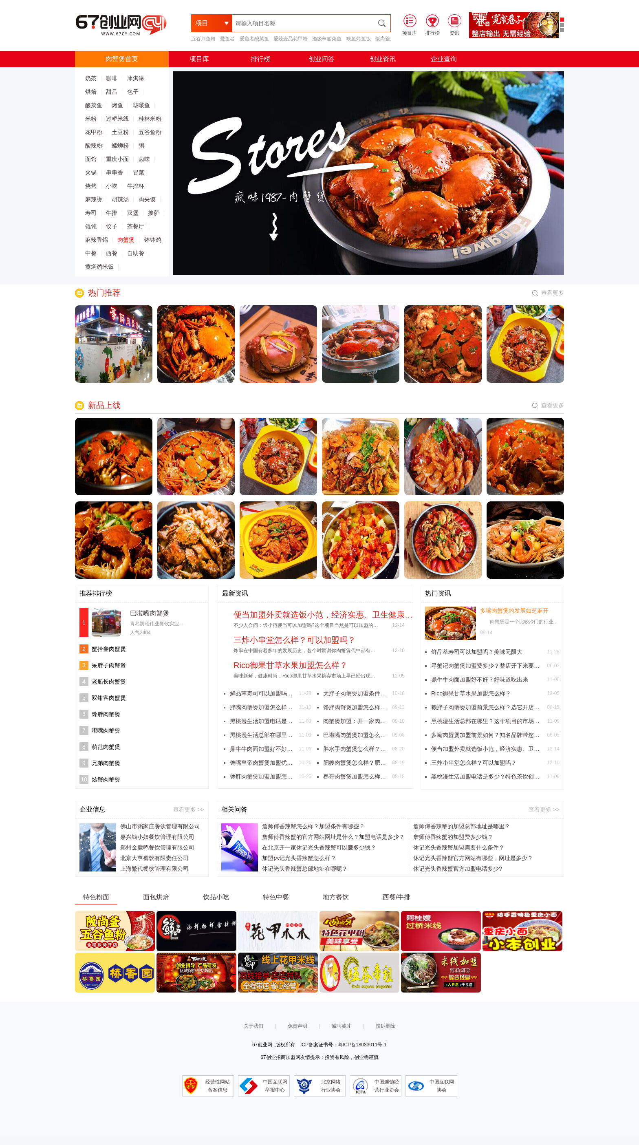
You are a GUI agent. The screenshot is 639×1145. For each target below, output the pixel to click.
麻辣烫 (93, 199)
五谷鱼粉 (150, 132)
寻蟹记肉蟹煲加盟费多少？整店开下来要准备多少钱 (487, 665)
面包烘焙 (156, 896)
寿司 (91, 213)
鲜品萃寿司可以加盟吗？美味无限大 (262, 693)
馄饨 (91, 226)
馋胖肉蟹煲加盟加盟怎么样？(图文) (262, 776)
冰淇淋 (135, 78)
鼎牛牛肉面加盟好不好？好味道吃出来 (262, 749)
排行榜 (260, 58)
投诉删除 (385, 1026)
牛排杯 (135, 186)
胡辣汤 (120, 199)
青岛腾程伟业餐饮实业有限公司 (164, 624)
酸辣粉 (93, 145)
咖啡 (111, 78)
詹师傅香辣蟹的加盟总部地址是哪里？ (461, 826)
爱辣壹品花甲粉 (290, 39)
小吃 (111, 186)
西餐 (111, 253)
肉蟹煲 (125, 239)
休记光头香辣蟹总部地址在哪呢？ (305, 868)
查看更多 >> (188, 809)
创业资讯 (383, 58)
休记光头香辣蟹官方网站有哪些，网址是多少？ (473, 858)
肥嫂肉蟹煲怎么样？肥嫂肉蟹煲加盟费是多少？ (355, 763)
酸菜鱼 (93, 105)
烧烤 (91, 186)
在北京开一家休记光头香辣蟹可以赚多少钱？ (319, 847)
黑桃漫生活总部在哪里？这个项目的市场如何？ (262, 735)
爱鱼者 (227, 39)
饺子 (111, 226)
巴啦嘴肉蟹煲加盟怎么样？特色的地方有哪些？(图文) (355, 735)
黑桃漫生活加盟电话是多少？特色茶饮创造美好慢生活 (262, 721)
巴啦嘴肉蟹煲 (149, 613)
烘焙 (91, 91)
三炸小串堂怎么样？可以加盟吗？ (474, 763)
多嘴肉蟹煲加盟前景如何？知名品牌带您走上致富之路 (487, 735)
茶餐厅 (135, 226)
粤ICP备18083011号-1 (362, 1045)
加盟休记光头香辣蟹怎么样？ (299, 858)
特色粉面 (96, 896)
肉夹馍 (147, 199)
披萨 (153, 213)
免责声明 (297, 1026)
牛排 (111, 213)
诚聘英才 (341, 1026)
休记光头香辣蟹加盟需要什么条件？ (459, 847)
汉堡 (133, 213)
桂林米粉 (150, 118)
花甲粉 (93, 132)
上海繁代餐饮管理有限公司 (154, 868)
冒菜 (138, 172)
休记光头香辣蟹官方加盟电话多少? (457, 868)
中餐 (91, 253)
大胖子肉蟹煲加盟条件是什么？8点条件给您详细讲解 (355, 693)
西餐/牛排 (396, 896)
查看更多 (548, 292)
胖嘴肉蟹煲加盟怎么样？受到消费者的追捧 (262, 707)
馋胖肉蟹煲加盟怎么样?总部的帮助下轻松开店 (355, 707)
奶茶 (91, 78)
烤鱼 (117, 105)
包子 (133, 91)
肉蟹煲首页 (122, 58)
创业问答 (321, 58)
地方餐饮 (336, 896)
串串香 (114, 172)
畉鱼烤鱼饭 (358, 39)
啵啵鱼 (141, 105)
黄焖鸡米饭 (99, 266)
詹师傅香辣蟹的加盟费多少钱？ (453, 837)
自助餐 (135, 253)
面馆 (91, 159)
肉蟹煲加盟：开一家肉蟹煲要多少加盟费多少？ (355, 721)
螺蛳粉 (120, 145)
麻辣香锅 (96, 239)
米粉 (91, 118)
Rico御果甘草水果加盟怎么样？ (471, 693)
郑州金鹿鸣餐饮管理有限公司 (157, 847)
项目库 (199, 58)
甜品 (111, 91)
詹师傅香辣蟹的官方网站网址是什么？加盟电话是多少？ (333, 837)
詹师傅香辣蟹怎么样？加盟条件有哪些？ (313, 826)
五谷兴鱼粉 (203, 39)
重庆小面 (117, 159)
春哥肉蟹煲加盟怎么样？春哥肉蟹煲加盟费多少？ (355, 776)
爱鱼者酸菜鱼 (254, 39)
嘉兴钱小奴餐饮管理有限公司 (157, 837)
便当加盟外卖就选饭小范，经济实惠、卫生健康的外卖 (487, 749)
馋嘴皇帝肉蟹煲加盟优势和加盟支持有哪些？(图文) (262, 763)
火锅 (91, 172)
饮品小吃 (216, 896)
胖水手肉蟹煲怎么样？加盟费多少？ (355, 749)
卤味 (144, 159)
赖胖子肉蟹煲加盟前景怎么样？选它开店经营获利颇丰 (487, 707)
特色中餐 (276, 896)
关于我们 (253, 1026)
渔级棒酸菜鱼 (327, 39)
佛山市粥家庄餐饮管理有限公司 (160, 826)
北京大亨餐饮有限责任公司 (154, 858)
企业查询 (444, 58)
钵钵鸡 (152, 239)
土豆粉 (120, 132)
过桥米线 (117, 118)
